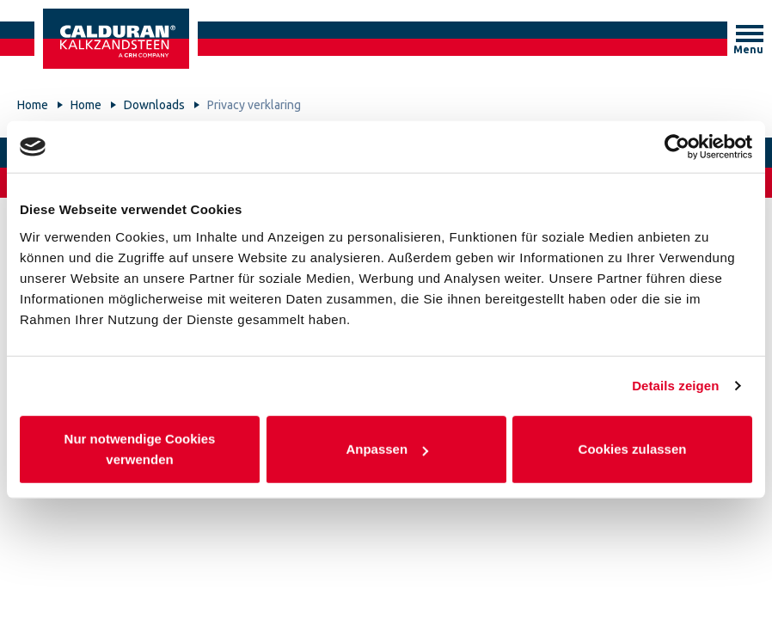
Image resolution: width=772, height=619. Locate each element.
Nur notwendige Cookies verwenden (140, 448)
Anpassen (387, 448)
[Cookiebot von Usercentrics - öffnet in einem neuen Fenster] (677, 147)
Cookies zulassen (633, 448)
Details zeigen (675, 385)
